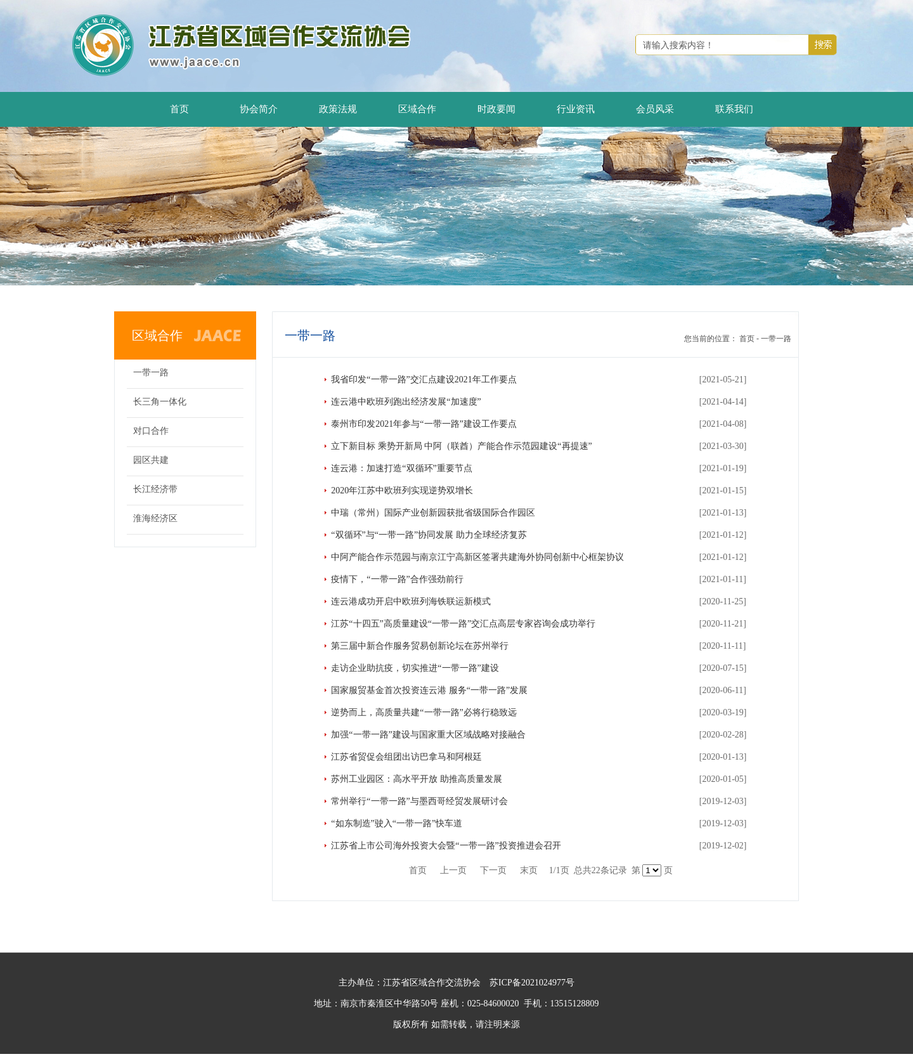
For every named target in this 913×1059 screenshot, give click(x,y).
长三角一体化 (159, 401)
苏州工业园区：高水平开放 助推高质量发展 (416, 779)
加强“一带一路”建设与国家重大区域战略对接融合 (428, 734)
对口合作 (151, 431)
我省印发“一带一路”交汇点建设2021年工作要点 (423, 379)
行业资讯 (576, 109)
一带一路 (151, 372)
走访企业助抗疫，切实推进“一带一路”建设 (414, 668)
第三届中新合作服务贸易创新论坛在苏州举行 (419, 646)
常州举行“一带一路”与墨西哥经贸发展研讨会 (419, 801)
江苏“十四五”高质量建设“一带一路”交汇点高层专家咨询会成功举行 (463, 623)
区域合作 (417, 109)
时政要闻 (496, 109)
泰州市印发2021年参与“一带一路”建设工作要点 (423, 424)
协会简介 (259, 109)
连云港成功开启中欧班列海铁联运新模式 (411, 601)
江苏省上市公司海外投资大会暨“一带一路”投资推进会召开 (445, 845)
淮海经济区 (155, 518)
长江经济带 (155, 489)
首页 (179, 109)
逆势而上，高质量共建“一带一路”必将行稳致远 (423, 712)
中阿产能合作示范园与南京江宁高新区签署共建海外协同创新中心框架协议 (477, 557)
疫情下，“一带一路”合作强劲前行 (397, 579)
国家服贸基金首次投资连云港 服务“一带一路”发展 (429, 690)
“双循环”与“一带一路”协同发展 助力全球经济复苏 (428, 535)
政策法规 (338, 109)
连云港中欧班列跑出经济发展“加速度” (406, 401)
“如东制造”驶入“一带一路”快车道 (396, 823)
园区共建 (151, 460)
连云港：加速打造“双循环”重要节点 (401, 468)
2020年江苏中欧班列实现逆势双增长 (402, 490)
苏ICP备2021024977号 (531, 982)
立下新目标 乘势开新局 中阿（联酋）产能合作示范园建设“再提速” (461, 446)
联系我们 (734, 109)
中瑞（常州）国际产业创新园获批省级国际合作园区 (433, 512)
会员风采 (655, 109)
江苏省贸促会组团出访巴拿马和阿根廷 (406, 757)
